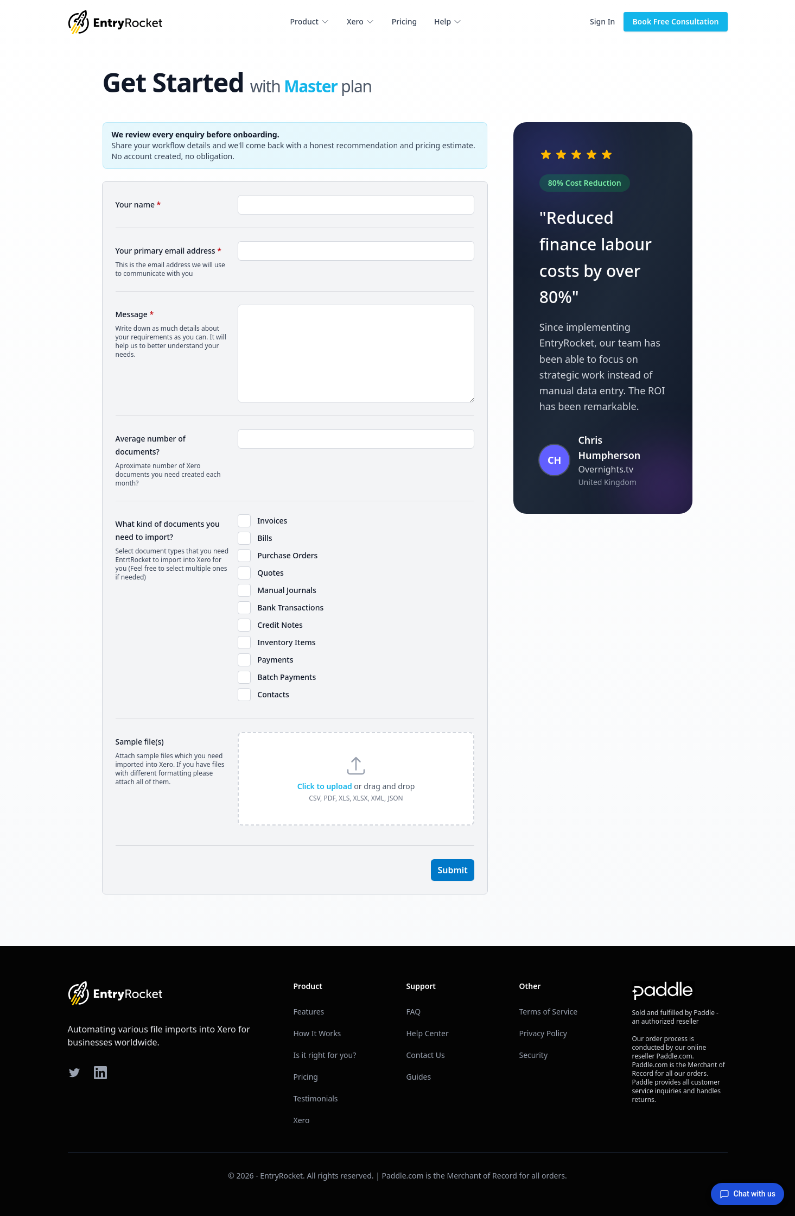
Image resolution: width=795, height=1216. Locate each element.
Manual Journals (286, 590)
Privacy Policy (543, 1033)
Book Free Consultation (675, 21)
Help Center (427, 1033)
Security (533, 1055)
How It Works (317, 1033)
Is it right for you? (325, 1055)
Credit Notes (280, 625)
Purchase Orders (287, 555)
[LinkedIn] (100, 1072)
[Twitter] (74, 1072)
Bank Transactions (290, 607)
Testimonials (316, 1098)
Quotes (270, 573)
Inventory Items (286, 642)
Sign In (602, 21)
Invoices (272, 520)
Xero (360, 21)
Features (309, 1011)
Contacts (273, 694)
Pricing (404, 21)
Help (448, 21)
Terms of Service (548, 1011)
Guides (418, 1077)
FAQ (413, 1011)
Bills (264, 538)
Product (309, 21)
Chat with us (747, 1194)
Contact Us (425, 1055)
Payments (275, 659)
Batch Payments (286, 677)
